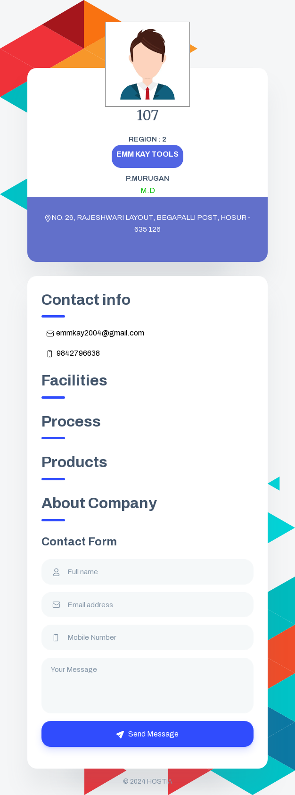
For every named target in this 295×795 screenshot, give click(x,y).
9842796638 (73, 353)
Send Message (147, 734)
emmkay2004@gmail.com (95, 333)
